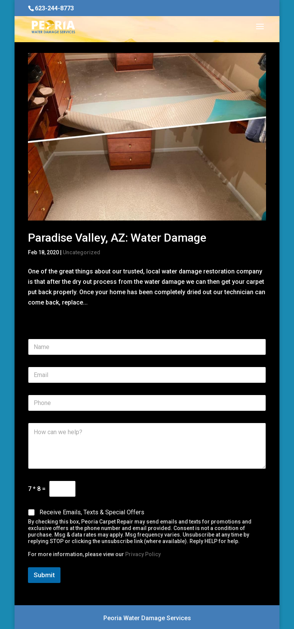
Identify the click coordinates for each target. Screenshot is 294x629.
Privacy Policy (143, 554)
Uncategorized (81, 252)
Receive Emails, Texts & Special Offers (91, 512)
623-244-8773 (54, 8)
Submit (44, 575)
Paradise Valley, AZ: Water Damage (117, 237)
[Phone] (147, 403)
